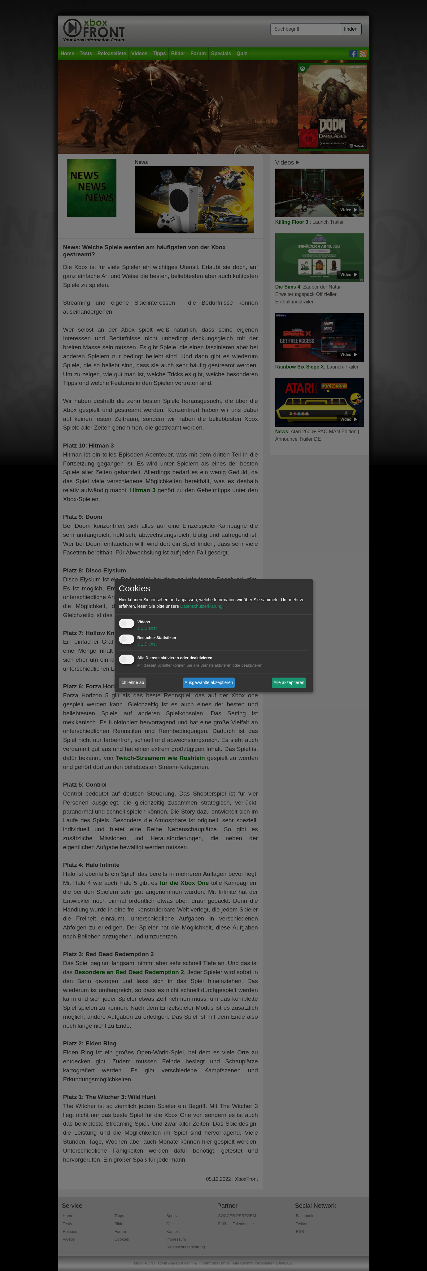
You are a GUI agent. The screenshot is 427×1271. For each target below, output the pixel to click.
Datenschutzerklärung (201, 606)
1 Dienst (147, 628)
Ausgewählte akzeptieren (209, 682)
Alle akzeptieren (288, 682)
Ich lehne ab (132, 682)
